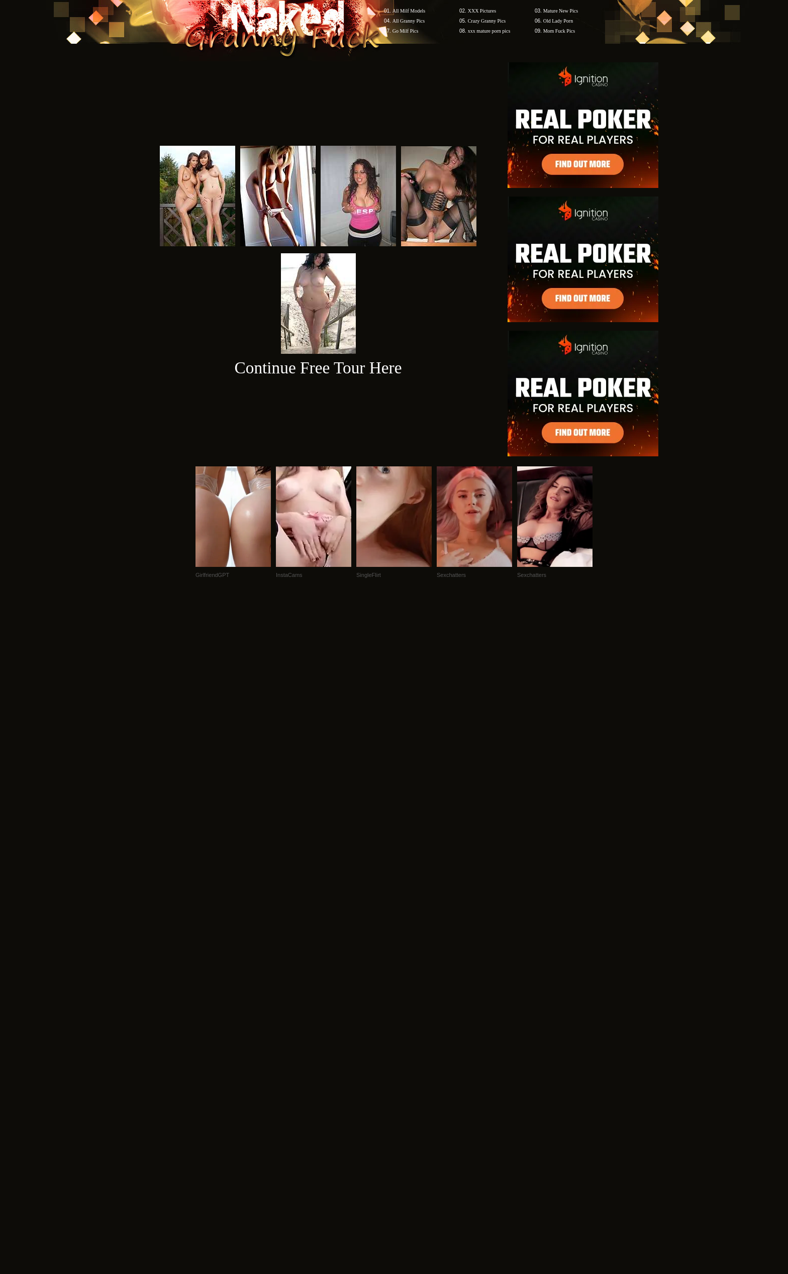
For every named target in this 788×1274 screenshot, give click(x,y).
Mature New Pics (560, 11)
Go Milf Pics (405, 31)
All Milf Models (409, 11)
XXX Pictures (482, 11)
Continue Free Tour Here (318, 367)
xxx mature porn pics (489, 31)
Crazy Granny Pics (487, 21)
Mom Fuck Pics (559, 31)
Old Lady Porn (558, 21)
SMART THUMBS (411, 1082)
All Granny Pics (408, 21)
